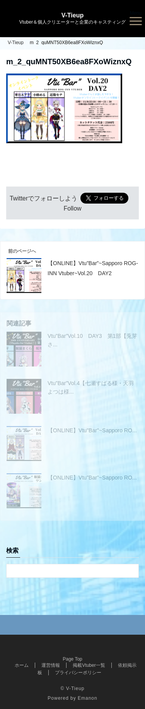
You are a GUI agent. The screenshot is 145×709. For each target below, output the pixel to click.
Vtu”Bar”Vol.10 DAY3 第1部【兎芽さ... (92, 340)
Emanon (87, 698)
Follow (72, 208)
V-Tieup (72, 15)
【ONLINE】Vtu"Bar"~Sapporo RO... (92, 430)
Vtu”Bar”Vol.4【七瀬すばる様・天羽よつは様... (91, 387)
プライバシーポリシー (78, 672)
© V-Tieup (72, 688)
